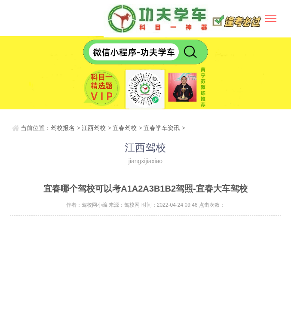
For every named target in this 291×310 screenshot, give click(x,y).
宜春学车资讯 (162, 127)
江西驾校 (94, 127)
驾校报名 (63, 127)
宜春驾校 (125, 127)
